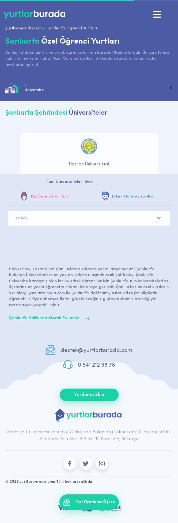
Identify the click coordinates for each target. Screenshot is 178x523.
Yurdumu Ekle (89, 394)
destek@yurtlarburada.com (96, 350)
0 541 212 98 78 (96, 365)
